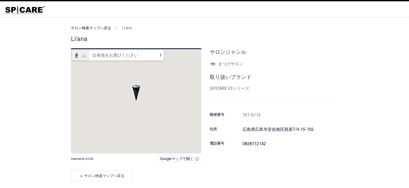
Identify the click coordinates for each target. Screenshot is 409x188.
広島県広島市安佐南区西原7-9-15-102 (278, 129)
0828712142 (254, 143)
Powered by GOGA (82, 158)
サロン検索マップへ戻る (91, 28)
